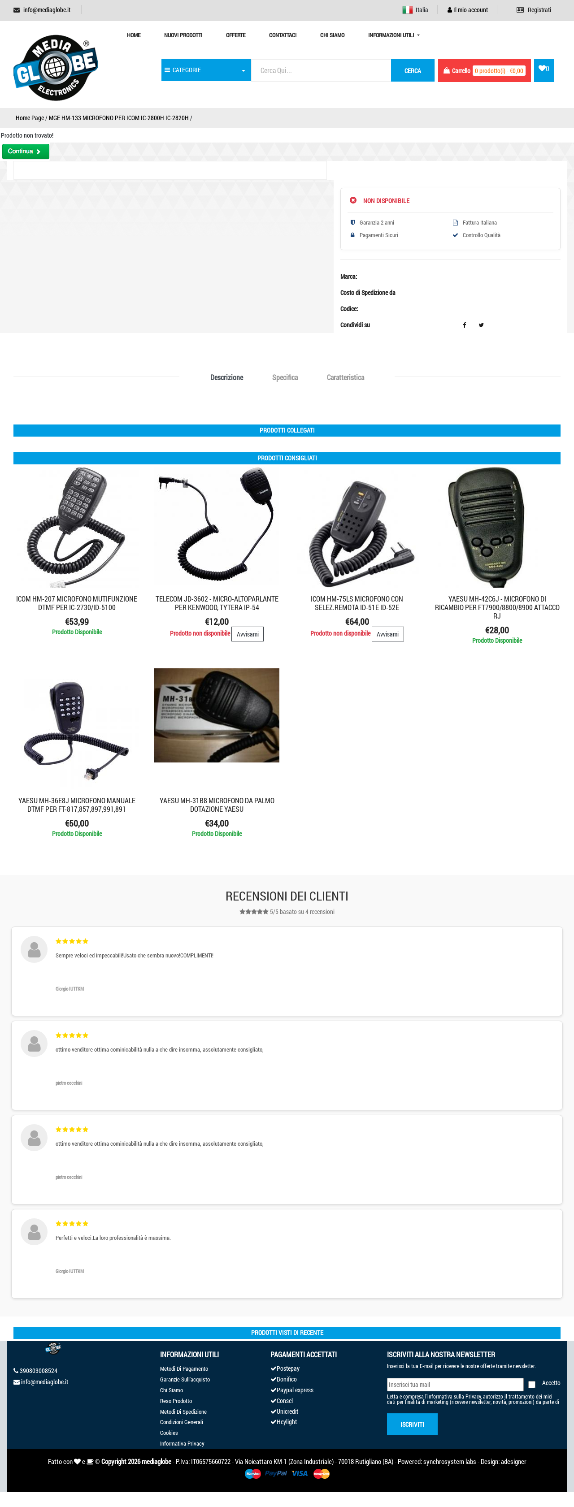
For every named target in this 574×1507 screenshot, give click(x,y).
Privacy (473, 1396)
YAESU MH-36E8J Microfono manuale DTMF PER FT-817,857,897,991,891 (76, 805)
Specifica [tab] (285, 377)
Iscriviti (412, 1424)
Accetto (551, 1382)
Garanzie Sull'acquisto (185, 1379)
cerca (412, 70)
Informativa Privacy (182, 1443)
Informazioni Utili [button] (391, 35)
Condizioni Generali (181, 1422)
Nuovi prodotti (183, 35)
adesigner (513, 1461)
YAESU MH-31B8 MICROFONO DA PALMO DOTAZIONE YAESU (217, 805)
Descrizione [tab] (226, 377)
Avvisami (248, 634)
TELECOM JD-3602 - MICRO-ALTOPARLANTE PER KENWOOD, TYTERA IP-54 (217, 603)
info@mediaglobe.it (46, 9)
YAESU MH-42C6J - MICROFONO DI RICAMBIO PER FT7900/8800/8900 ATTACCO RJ (497, 607)
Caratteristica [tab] (345, 377)
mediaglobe (156, 1461)
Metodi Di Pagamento (184, 1368)
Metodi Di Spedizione (183, 1411)
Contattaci (282, 35)
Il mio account (468, 9)
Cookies (169, 1433)
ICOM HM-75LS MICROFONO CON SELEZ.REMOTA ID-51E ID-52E (357, 603)
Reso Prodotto (176, 1401)
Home (133, 35)
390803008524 (38, 1370)
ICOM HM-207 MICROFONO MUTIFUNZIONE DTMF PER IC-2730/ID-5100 (76, 603)
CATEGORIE (183, 69)
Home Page (30, 117)
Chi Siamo (332, 35)
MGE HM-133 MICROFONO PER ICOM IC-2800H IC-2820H (119, 117)
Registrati (534, 9)
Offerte (235, 35)
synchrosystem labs (449, 1461)
